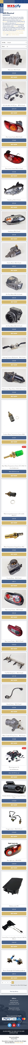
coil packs (20, 32)
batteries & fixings (20, 30)
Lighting (16, 26)
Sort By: (3, 42)
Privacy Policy (14, 1038)
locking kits (8, 33)
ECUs (4, 33)
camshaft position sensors (12, 32)
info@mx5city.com (15, 1009)
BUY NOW (14, 77)
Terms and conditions (14, 1037)
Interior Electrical (20, 23)
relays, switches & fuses (13, 34)
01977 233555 (15, 1008)
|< (2, 982)
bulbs (4, 32)
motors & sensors (15, 33)
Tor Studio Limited (19, 1042)
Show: (3, 46)
